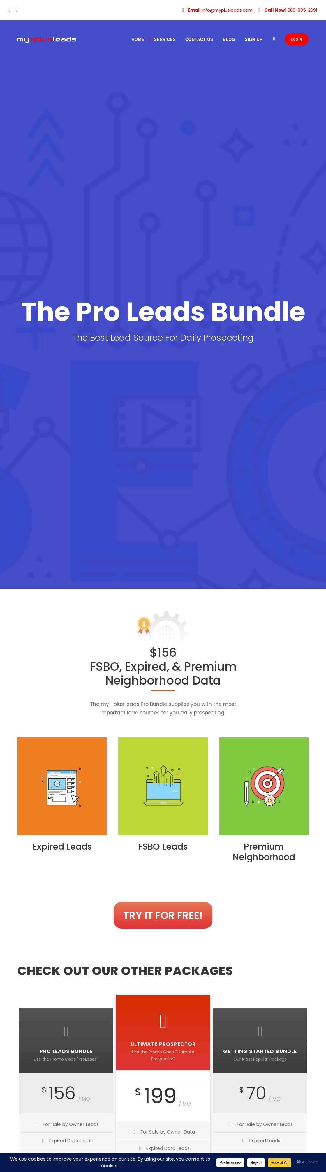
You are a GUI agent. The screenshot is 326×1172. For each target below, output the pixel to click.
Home (137, 39)
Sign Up (253, 39)
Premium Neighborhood (264, 852)
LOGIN (296, 39)
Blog (229, 39)
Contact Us (199, 39)
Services (165, 39)
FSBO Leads (163, 847)
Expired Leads (62, 847)
